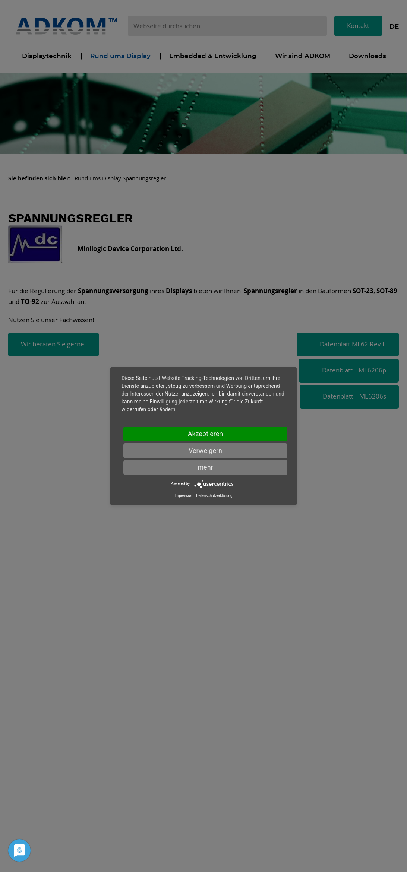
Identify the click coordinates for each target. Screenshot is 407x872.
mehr (205, 467)
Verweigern (205, 450)
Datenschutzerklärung (214, 496)
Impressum (183, 496)
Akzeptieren (205, 434)
